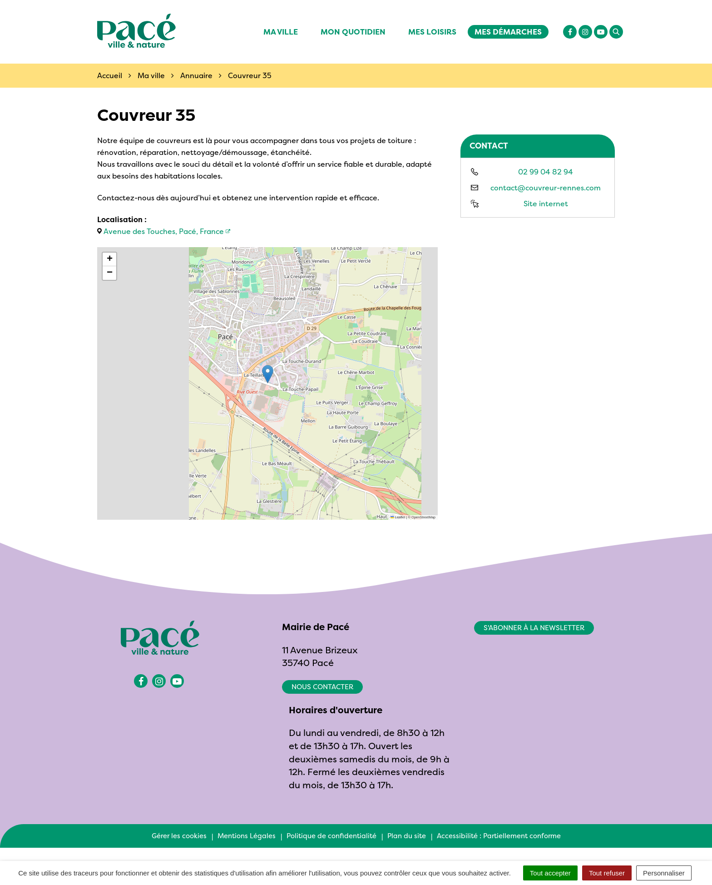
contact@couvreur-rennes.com (545, 188)
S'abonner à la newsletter (534, 627)
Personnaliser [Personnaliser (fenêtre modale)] (664, 873)
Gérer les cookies (179, 835)
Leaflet (398, 517)
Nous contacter (322, 686)
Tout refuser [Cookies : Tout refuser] (607, 873)
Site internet (546, 204)
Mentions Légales (247, 835)
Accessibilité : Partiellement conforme (499, 835)
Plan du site (406, 835)
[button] (267, 374)
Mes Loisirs (432, 31)
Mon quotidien (353, 31)
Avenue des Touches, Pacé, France (164, 231)
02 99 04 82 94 (545, 172)
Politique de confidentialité (331, 835)
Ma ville (280, 31)
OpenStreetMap (423, 517)
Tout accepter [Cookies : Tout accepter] (550, 873)
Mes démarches (508, 31)
